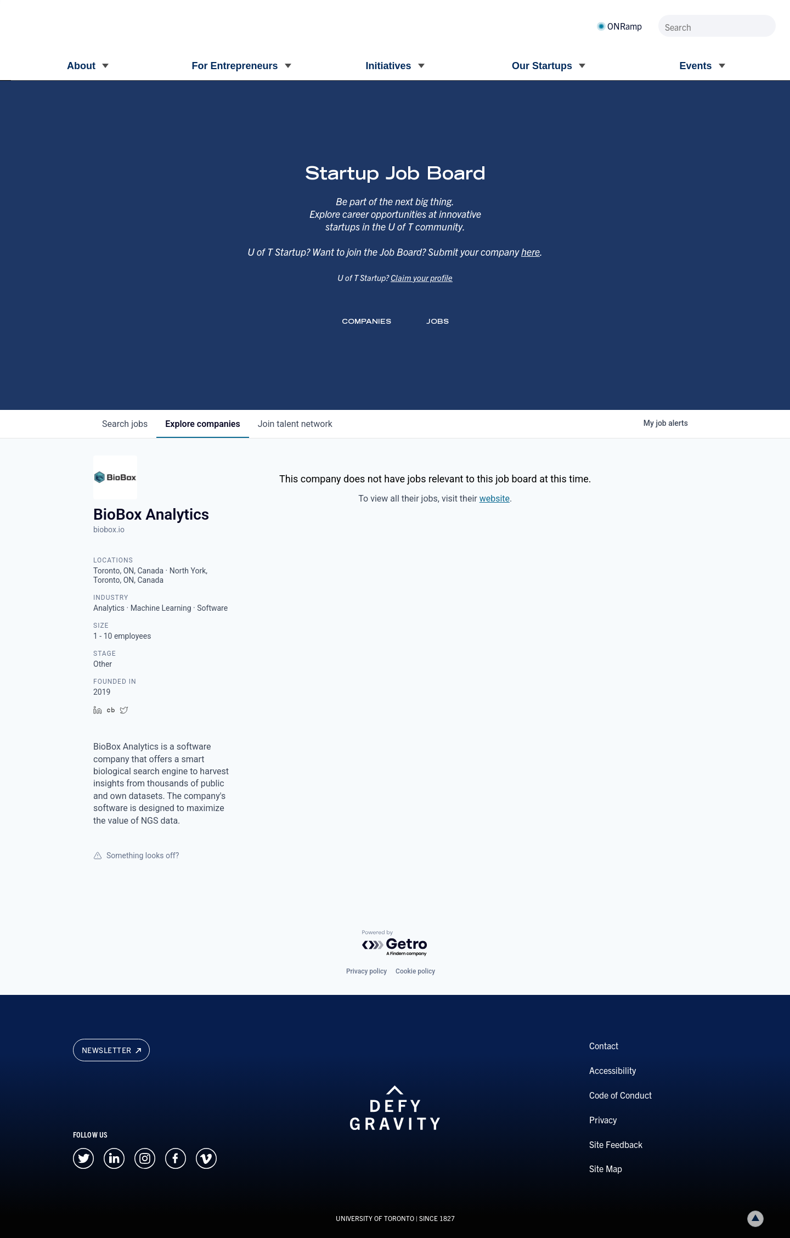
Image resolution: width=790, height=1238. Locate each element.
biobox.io (109, 529)
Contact (603, 1045)
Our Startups (542, 65)
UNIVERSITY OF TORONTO (375, 1218)
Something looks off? (136, 855)
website (494, 498)
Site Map (605, 1168)
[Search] (717, 26)
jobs (125, 424)
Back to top (758, 1218)
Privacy (603, 1119)
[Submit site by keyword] (765, 26)
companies (202, 424)
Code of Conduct (620, 1094)
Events (695, 65)
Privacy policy (366, 971)
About (81, 65)
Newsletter (111, 1050)
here (530, 264)
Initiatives (388, 65)
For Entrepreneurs (234, 65)
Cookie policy (415, 971)
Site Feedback (615, 1144)
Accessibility (612, 1070)
